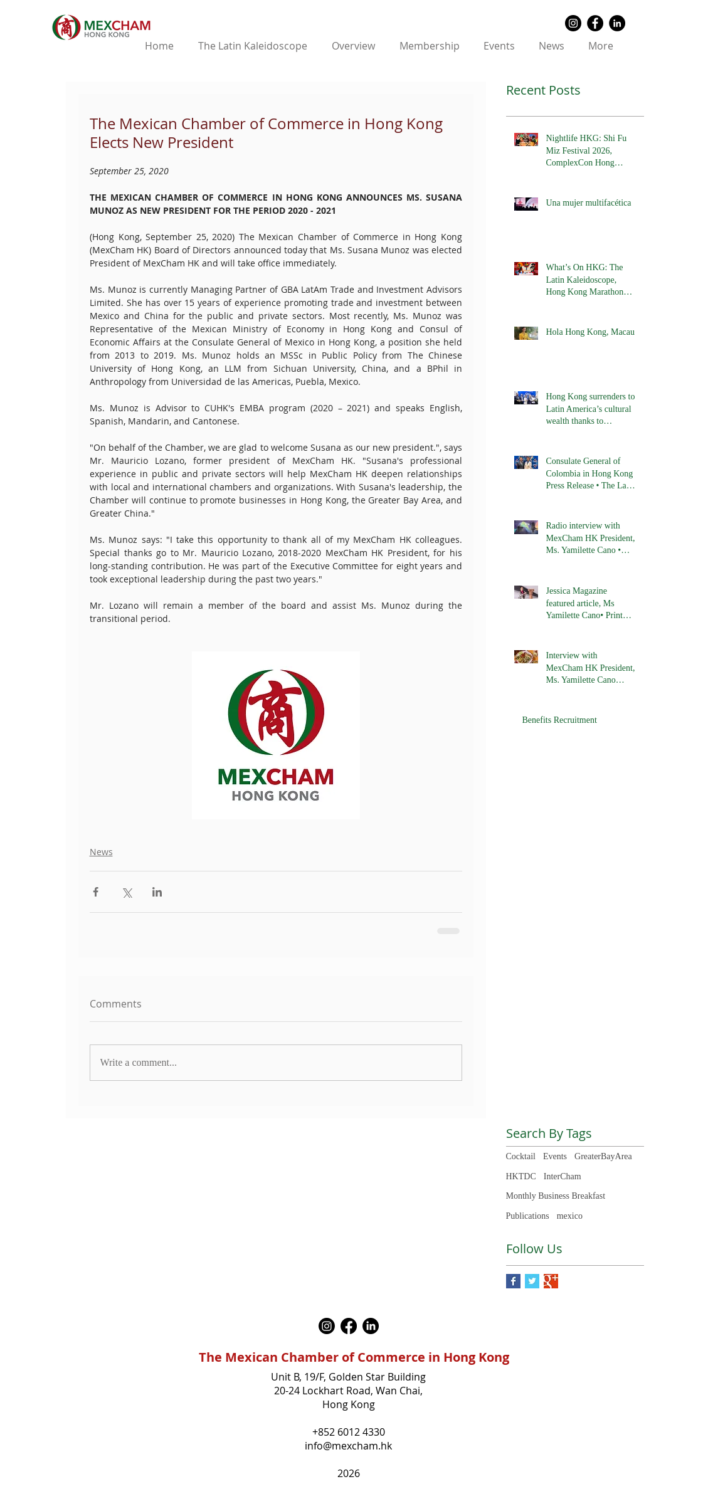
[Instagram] (327, 1326)
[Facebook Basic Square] (513, 1281)
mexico (570, 1216)
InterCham (562, 1176)
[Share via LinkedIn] (157, 892)
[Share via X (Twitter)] (126, 892)
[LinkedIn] (370, 1326)
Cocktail (521, 1156)
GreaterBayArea (603, 1156)
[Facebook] (349, 1326)
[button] (354, 46)
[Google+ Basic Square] (551, 1281)
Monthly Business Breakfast (556, 1196)
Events (555, 1156)
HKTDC (521, 1176)
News (101, 852)
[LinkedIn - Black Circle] (617, 23)
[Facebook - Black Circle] (595, 23)
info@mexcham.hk (348, 1446)
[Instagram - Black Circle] (573, 23)
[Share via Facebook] (96, 892)
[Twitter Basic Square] (532, 1281)
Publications (527, 1216)
